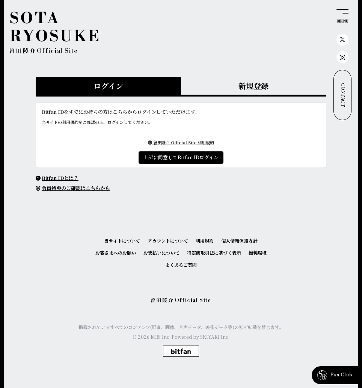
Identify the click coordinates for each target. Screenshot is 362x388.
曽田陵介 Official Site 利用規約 (181, 142)
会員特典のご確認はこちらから (76, 188)
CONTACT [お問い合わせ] (342, 95)
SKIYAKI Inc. (214, 337)
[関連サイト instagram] (342, 57)
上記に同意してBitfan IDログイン (181, 157)
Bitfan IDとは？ (60, 177)
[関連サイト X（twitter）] (342, 40)
